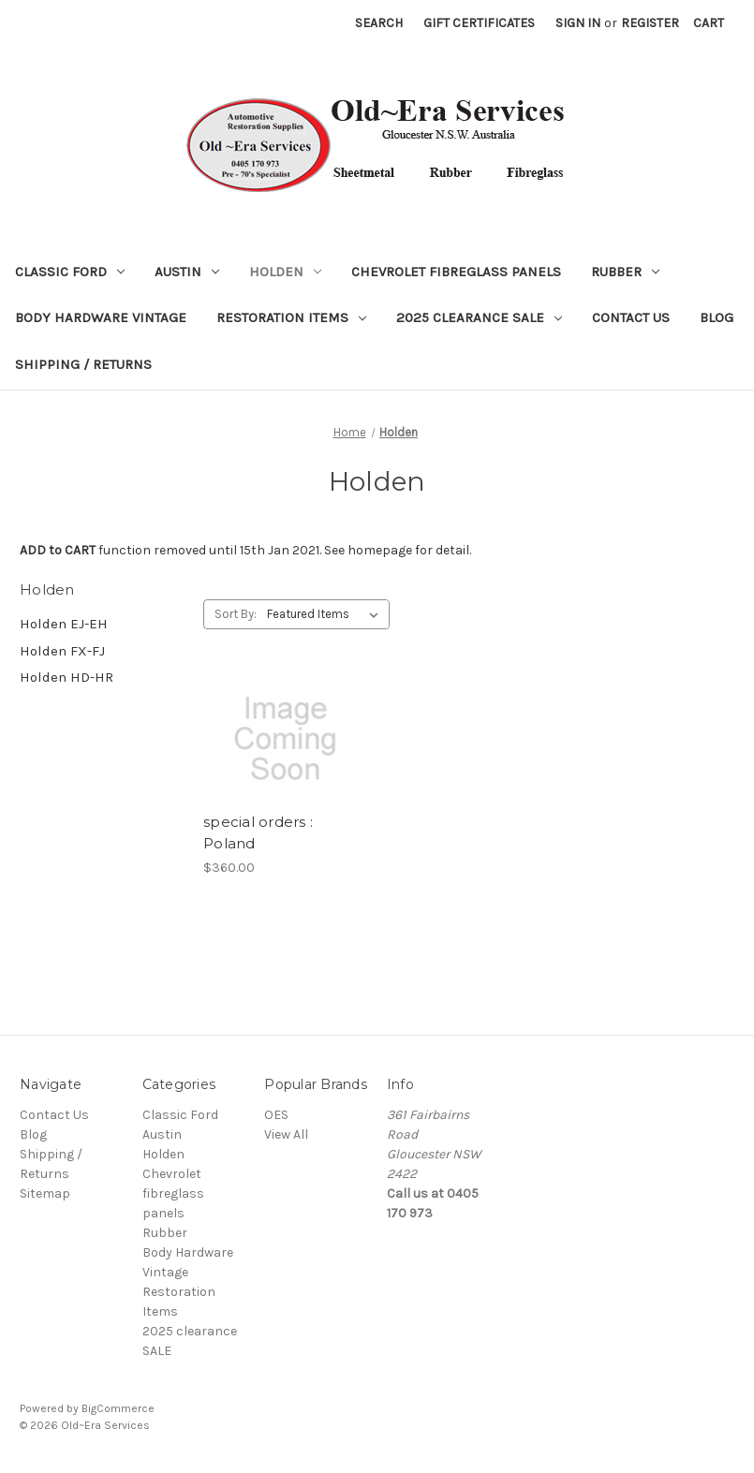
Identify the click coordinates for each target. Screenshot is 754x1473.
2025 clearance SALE (479, 317)
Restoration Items (291, 317)
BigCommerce (118, 1408)
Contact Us (631, 317)
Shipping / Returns (83, 364)
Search (379, 23)
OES (276, 1115)
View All (286, 1134)
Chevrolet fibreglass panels (456, 271)
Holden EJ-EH (64, 623)
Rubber (625, 271)
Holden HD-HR (66, 677)
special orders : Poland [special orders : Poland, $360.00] (258, 832)
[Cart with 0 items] (708, 23)
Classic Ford (70, 271)
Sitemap (45, 1193)
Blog (716, 317)
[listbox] (326, 614)
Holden (285, 271)
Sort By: (235, 614)
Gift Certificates (479, 23)
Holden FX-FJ (62, 650)
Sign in (577, 23)
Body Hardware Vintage (100, 317)
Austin (187, 271)
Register (650, 23)
